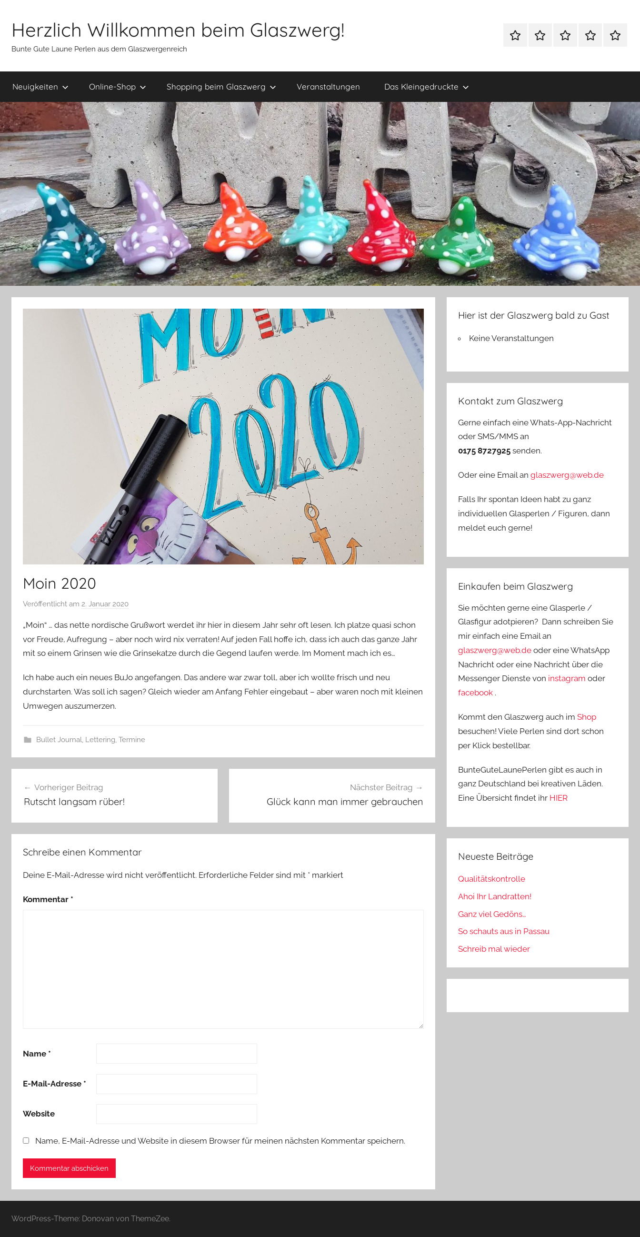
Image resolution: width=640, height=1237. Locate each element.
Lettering (100, 739)
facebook (475, 692)
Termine (132, 739)
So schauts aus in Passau (504, 931)
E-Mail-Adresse (54, 1083)
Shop (586, 717)
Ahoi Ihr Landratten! (494, 896)
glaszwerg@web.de (567, 475)
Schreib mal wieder (494, 949)
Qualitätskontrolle (491, 879)
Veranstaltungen (328, 86)
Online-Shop (117, 86)
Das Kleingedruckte (426, 86)
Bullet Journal (59, 739)
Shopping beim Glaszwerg (221, 86)
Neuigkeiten (40, 86)
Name (37, 1053)
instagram (567, 678)
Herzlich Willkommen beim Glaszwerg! (177, 29)
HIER (559, 798)
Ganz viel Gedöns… (492, 914)
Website (39, 1113)
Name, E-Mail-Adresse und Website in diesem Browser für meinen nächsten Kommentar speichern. (220, 1141)
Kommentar (48, 899)
